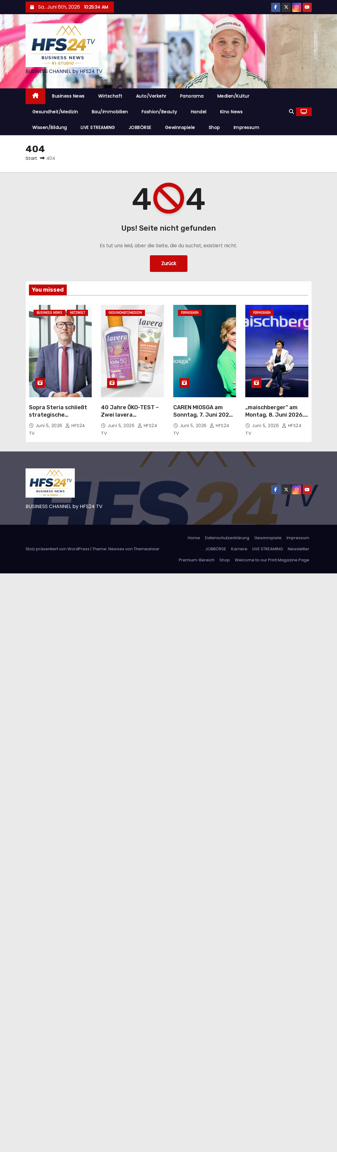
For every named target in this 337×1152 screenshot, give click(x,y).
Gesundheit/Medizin (55, 112)
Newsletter (298, 549)
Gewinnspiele (180, 127)
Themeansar (146, 549)
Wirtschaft (110, 96)
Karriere (239, 549)
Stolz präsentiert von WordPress (58, 549)
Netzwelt (77, 312)
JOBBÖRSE (140, 127)
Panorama (192, 96)
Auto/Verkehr (151, 96)
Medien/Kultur (233, 96)
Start (31, 158)
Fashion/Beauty (159, 112)
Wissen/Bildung (49, 127)
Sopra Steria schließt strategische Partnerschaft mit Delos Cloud (58, 418)
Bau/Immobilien (110, 112)
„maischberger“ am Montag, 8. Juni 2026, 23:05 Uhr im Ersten (274, 415)
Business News (68, 96)
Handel (199, 112)
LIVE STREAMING (98, 127)
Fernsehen (190, 312)
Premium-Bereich (197, 560)
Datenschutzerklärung (227, 538)
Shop (214, 127)
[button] (291, 111)
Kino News (231, 112)
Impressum (246, 127)
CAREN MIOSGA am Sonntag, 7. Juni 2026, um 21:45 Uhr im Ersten (204, 415)
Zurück (168, 263)
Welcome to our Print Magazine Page (272, 560)
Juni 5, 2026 (50, 425)
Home (194, 538)
